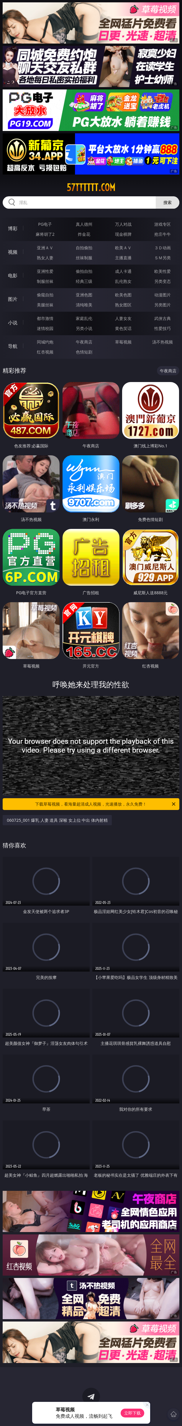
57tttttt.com (91, 187)
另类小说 (84, 328)
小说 (12, 322)
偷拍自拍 (84, 271)
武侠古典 (162, 318)
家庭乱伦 (84, 318)
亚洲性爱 (45, 271)
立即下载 (132, 1413)
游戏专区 (162, 224)
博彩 (12, 228)
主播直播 (123, 257)
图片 (12, 299)
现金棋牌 (123, 234)
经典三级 (84, 281)
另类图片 (162, 305)
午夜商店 (84, 342)
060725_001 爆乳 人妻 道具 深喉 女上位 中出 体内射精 (57, 820)
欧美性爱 (162, 271)
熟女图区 (123, 305)
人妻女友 (123, 318)
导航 (12, 346)
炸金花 (84, 234)
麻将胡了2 (45, 234)
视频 (12, 252)
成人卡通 (123, 271)
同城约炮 (45, 342)
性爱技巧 (162, 328)
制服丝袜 (45, 281)
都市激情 (45, 318)
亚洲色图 (84, 295)
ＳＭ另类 (162, 257)
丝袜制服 (84, 257)
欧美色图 (123, 295)
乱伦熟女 (123, 281)
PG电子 (45, 224)
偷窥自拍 (45, 295)
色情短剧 (84, 352)
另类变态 (162, 281)
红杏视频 (45, 352)
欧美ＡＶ (123, 247)
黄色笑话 (123, 328)
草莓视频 (123, 342)
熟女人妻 (45, 257)
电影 (12, 275)
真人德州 (84, 224)
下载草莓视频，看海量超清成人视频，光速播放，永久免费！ (105, 804)
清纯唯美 (84, 305)
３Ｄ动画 (162, 247)
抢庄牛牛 (162, 234)
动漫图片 (162, 295)
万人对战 (123, 224)
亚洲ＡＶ (45, 247)
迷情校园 (45, 328)
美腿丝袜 (45, 305)
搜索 (167, 202)
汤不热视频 (162, 342)
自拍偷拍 (84, 247)
